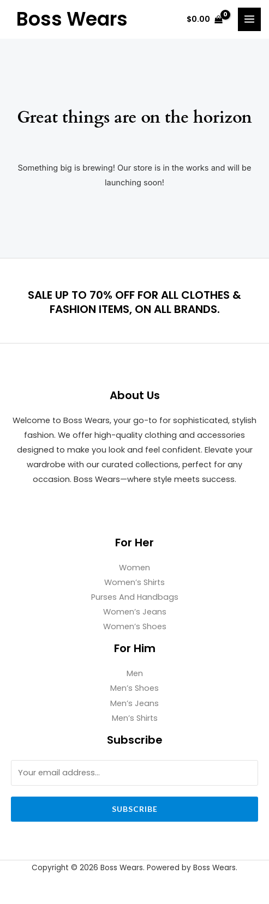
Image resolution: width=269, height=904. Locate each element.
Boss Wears (72, 19)
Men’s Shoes (134, 688)
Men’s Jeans (134, 703)
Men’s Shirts (135, 718)
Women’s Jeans (134, 611)
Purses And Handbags (134, 597)
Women (134, 567)
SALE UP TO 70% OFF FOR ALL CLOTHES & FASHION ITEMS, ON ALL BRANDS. (134, 302)
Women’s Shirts (134, 582)
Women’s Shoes (134, 626)
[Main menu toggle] (249, 19)
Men (135, 673)
